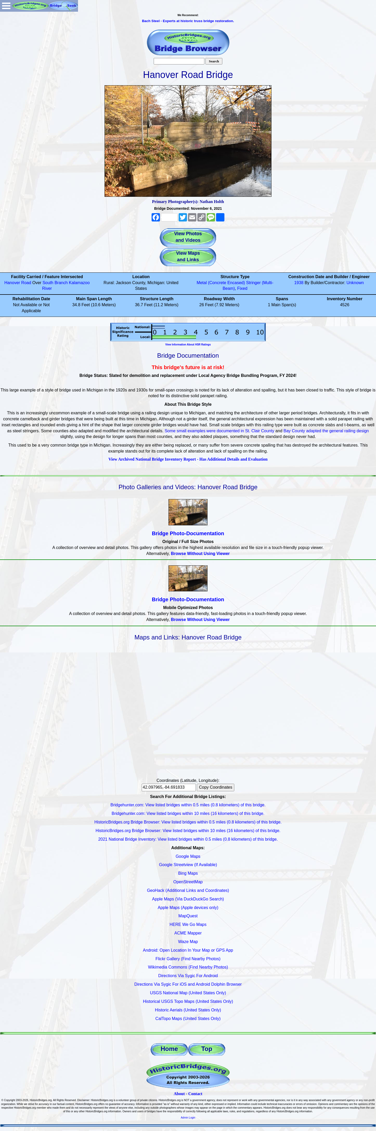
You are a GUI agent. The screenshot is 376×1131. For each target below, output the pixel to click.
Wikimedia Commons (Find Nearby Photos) (188, 967)
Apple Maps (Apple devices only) (188, 907)
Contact (195, 1093)
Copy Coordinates (215, 787)
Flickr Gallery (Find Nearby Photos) (188, 959)
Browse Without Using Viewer (200, 553)
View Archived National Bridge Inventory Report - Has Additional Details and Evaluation (188, 459)
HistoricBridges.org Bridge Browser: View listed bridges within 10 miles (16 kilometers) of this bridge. (187, 830)
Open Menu (6, 6)
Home (169, 1048)
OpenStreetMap (188, 882)
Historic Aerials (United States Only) (188, 1010)
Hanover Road (17, 282)
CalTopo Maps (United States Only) (188, 1018)
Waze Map (188, 941)
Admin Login (188, 1117)
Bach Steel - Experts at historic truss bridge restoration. (188, 21)
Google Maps (188, 856)
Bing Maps (188, 873)
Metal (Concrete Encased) (221, 282)
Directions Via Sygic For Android (188, 975)
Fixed (242, 288)
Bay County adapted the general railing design (326, 431)
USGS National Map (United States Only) (188, 993)
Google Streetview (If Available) (188, 864)
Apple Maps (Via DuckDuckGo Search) (188, 899)
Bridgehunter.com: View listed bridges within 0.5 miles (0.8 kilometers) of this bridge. (188, 805)
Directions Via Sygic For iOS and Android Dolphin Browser (188, 984)
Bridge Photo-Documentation (188, 533)
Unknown (355, 282)
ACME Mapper (188, 933)
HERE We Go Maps (188, 924)
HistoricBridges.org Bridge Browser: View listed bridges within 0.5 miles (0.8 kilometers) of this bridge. (188, 822)
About (179, 1093)
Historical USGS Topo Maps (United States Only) (188, 1001)
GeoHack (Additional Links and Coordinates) (188, 890)
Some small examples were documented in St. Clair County (219, 431)
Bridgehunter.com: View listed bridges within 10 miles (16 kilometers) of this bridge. (188, 813)
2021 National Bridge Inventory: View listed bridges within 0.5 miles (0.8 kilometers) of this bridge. (188, 839)
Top (206, 1048)
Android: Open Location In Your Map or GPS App (188, 950)
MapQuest (188, 916)
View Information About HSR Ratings (188, 344)
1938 (298, 282)
